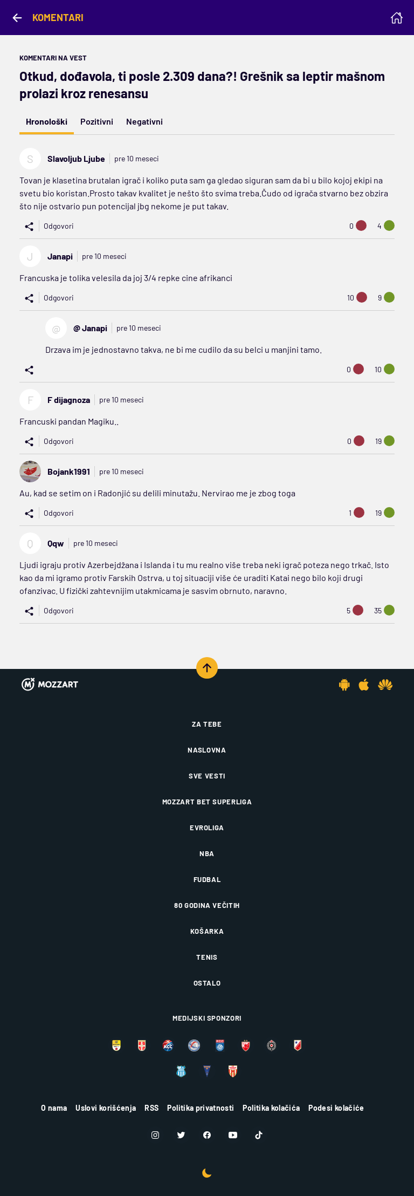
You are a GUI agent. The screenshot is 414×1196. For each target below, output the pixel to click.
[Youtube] (233, 1135)
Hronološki (46, 121)
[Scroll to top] (207, 668)
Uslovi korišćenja (105, 1107)
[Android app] (344, 684)
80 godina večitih (207, 905)
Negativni (144, 121)
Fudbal (207, 879)
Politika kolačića (271, 1107)
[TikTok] (258, 1135)
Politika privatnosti (200, 1107)
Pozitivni (96, 121)
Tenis (206, 957)
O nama (54, 1107)
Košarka (207, 931)
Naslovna (207, 750)
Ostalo (207, 983)
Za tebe (207, 724)
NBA (207, 853)
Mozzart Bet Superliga (207, 801)
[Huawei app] (385, 684)
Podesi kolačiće (336, 1107)
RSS (151, 1107)
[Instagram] (155, 1135)
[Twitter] (181, 1135)
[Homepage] (396, 18)
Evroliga (207, 827)
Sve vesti (207, 775)
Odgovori (59, 225)
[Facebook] (207, 1135)
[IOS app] (363, 685)
